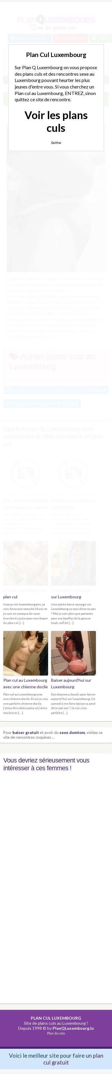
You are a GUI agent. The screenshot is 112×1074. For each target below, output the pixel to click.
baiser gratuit (26, 732)
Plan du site (56, 1033)
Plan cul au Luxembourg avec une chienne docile (25, 683)
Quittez (56, 142)
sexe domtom (72, 732)
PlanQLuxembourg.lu (73, 1028)
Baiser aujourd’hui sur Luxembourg (71, 683)
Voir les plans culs (56, 121)
